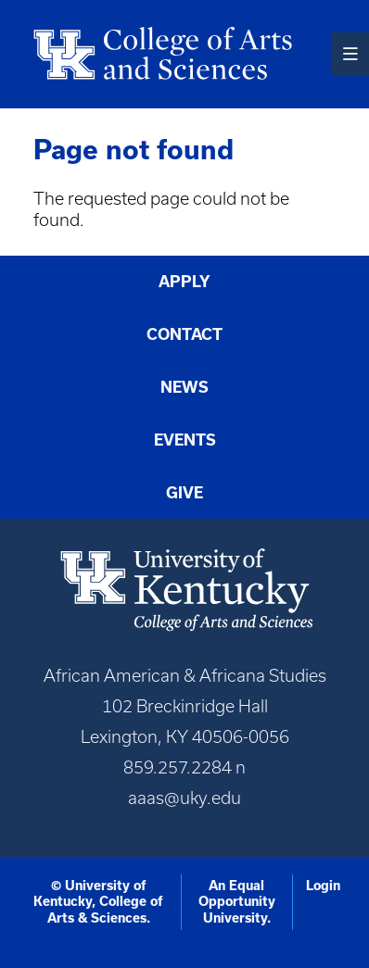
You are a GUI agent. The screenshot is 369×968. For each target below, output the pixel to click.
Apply (184, 281)
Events (185, 440)
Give (184, 492)
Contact (184, 334)
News (184, 387)
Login (323, 885)
